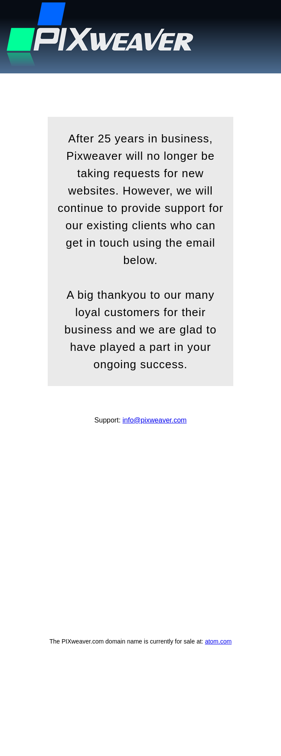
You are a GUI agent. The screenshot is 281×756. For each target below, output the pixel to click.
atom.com (218, 641)
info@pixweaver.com (155, 420)
